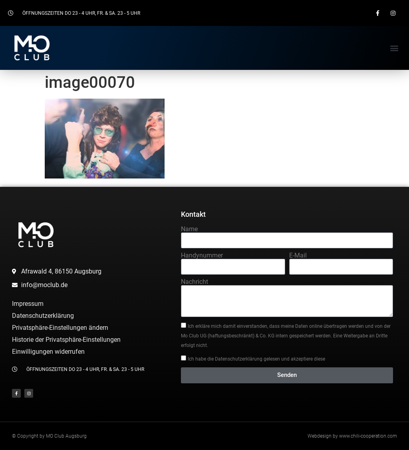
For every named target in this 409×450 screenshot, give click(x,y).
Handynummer (202, 255)
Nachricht (194, 282)
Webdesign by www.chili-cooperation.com (352, 436)
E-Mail (298, 255)
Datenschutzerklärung (43, 315)
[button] (394, 48)
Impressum (28, 303)
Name (189, 229)
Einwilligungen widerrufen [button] (48, 351)
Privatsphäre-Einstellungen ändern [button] (60, 327)
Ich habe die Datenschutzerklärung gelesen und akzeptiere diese (256, 358)
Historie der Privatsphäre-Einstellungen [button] (66, 339)
